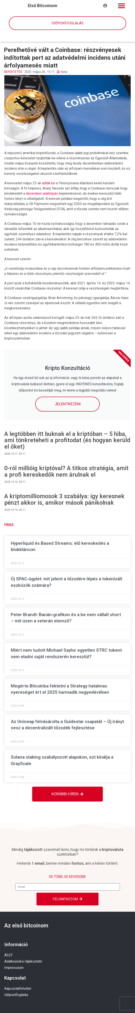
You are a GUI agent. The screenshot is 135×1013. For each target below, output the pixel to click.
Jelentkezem (68, 404)
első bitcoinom (42, 5)
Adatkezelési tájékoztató (23, 961)
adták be (48, 183)
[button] (121, 5)
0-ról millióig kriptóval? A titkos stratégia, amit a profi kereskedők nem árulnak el (66, 471)
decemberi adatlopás (42, 193)
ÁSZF (8, 955)
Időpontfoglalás (16, 995)
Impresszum (14, 968)
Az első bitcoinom (26, 925)
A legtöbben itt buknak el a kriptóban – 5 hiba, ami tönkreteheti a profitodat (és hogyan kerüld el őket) (67, 440)
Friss (9, 525)
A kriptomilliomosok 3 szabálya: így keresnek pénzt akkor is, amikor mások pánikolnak (64, 499)
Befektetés (13, 72)
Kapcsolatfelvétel (17, 988)
